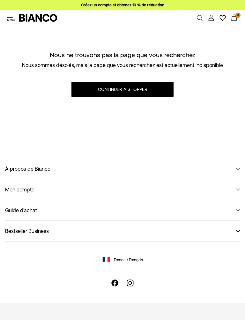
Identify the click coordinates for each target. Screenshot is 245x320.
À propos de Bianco (27, 169)
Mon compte (19, 189)
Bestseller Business (27, 231)
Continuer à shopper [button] (122, 89)
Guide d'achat (21, 210)
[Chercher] (199, 18)
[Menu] (11, 18)
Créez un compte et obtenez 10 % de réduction (122, 5)
